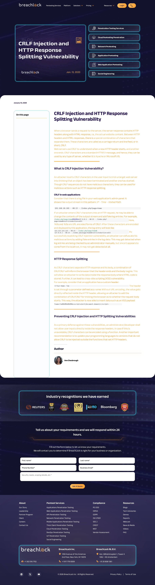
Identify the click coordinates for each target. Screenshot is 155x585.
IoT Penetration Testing (56, 536)
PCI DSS (96, 507)
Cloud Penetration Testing (57, 529)
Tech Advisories (129, 511)
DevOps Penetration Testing (58, 532)
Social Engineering (54, 540)
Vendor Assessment (101, 532)
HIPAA (95, 511)
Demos (126, 515)
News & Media (129, 525)
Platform (67, 5)
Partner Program (26, 515)
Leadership (23, 511)
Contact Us (23, 525)
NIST (95, 529)
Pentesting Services (53, 5)
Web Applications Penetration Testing (62, 511)
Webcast (126, 522)
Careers (22, 522)
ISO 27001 (97, 518)
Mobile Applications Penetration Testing (63, 522)
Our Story (23, 507)
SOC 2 (95, 522)
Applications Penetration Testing (60, 507)
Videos (126, 529)
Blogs (125, 507)
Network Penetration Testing (58, 518)
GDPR (95, 515)
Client (21, 518)
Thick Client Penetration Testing (60, 525)
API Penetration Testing (56, 515)
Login (122, 5)
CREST (95, 525)
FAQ (124, 532)
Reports (126, 518)
